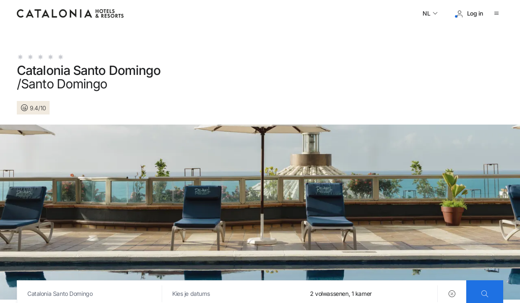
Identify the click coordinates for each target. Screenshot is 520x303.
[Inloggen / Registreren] (469, 13)
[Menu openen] (498, 13)
